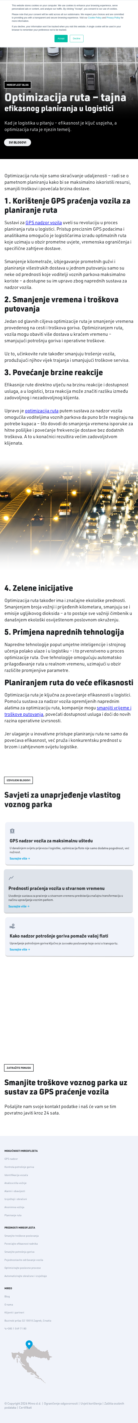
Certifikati (25, 1407)
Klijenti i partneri (14, 1312)
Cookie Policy (95, 17)
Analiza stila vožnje (15, 1183)
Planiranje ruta (12, 1215)
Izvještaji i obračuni (15, 1199)
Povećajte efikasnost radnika (21, 1243)
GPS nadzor (11, 1158)
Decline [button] (76, 38)
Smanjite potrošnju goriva (19, 1251)
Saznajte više (30, 862)
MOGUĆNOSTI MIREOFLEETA (21, 1151)
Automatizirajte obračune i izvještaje (25, 1276)
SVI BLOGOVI (17, 142)
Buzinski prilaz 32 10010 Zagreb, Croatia (27, 1320)
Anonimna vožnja (14, 1207)
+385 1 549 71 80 (15, 1328)
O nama (8, 1304)
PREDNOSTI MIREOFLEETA (19, 1227)
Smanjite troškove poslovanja (21, 1235)
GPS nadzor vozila (43, 222)
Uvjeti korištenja (91, 1403)
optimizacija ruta (42, 411)
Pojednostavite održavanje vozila (23, 1260)
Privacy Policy (113, 17)
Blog (7, 1296)
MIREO (8, 1288)
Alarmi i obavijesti (14, 1191)
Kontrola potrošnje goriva (19, 1167)
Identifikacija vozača (16, 1175)
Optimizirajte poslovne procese (22, 1268)
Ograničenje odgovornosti (61, 1403)
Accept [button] (61, 38)
